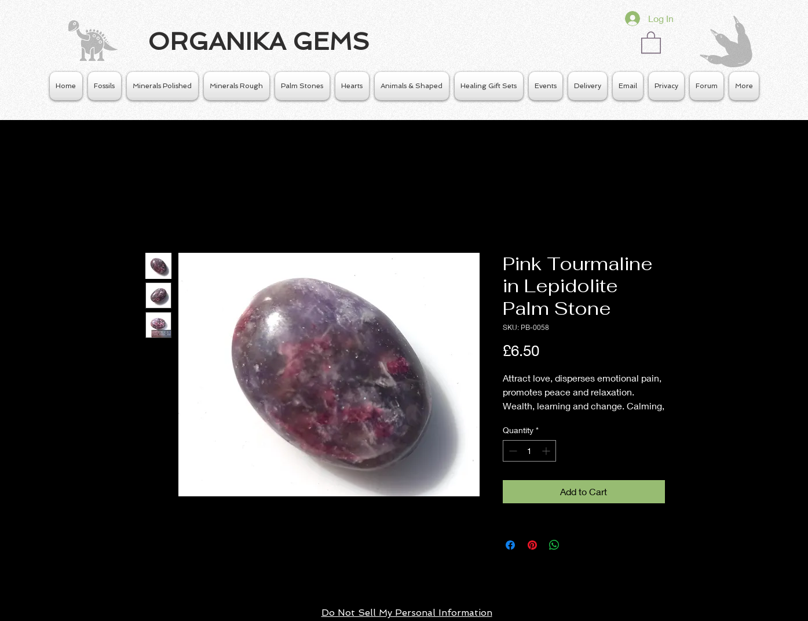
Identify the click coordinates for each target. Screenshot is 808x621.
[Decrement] (511, 451)
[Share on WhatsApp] (554, 545)
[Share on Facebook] (510, 545)
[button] (651, 41)
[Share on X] (576, 545)
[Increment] (547, 451)
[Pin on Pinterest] (532, 545)
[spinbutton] (529, 451)
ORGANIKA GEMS (259, 41)
